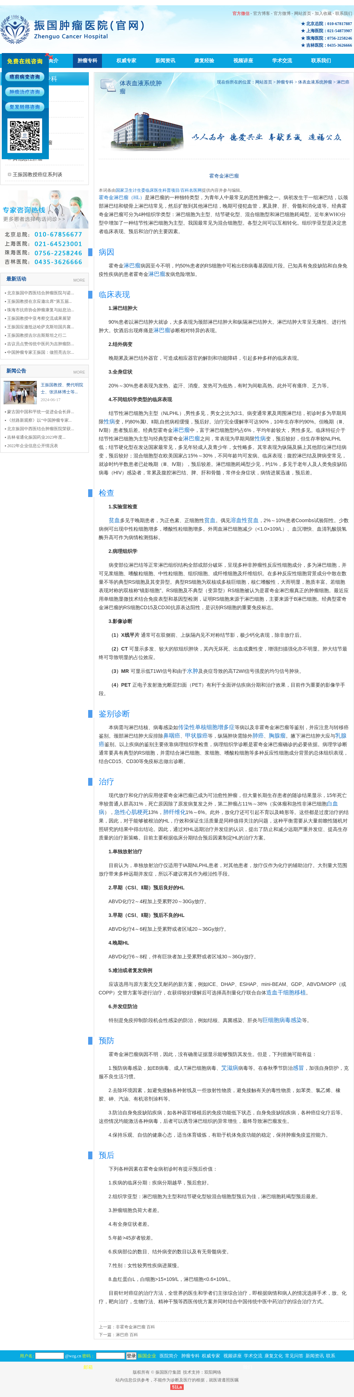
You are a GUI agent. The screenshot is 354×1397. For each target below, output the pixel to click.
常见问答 (294, 1355)
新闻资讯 (165, 60)
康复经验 (204, 60)
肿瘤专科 (87, 60)
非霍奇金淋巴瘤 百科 (135, 1326)
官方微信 (241, 13)
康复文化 (273, 1355)
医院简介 (169, 1355)
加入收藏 (323, 13)
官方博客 (261, 13)
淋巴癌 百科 (127, 1334)
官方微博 (282, 13)
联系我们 (343, 13)
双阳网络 (212, 1372)
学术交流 (282, 60)
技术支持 (191, 1372)
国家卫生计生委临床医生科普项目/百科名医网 (159, 190)
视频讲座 (243, 60)
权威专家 (126, 60)
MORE (79, 280)
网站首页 (302, 13)
